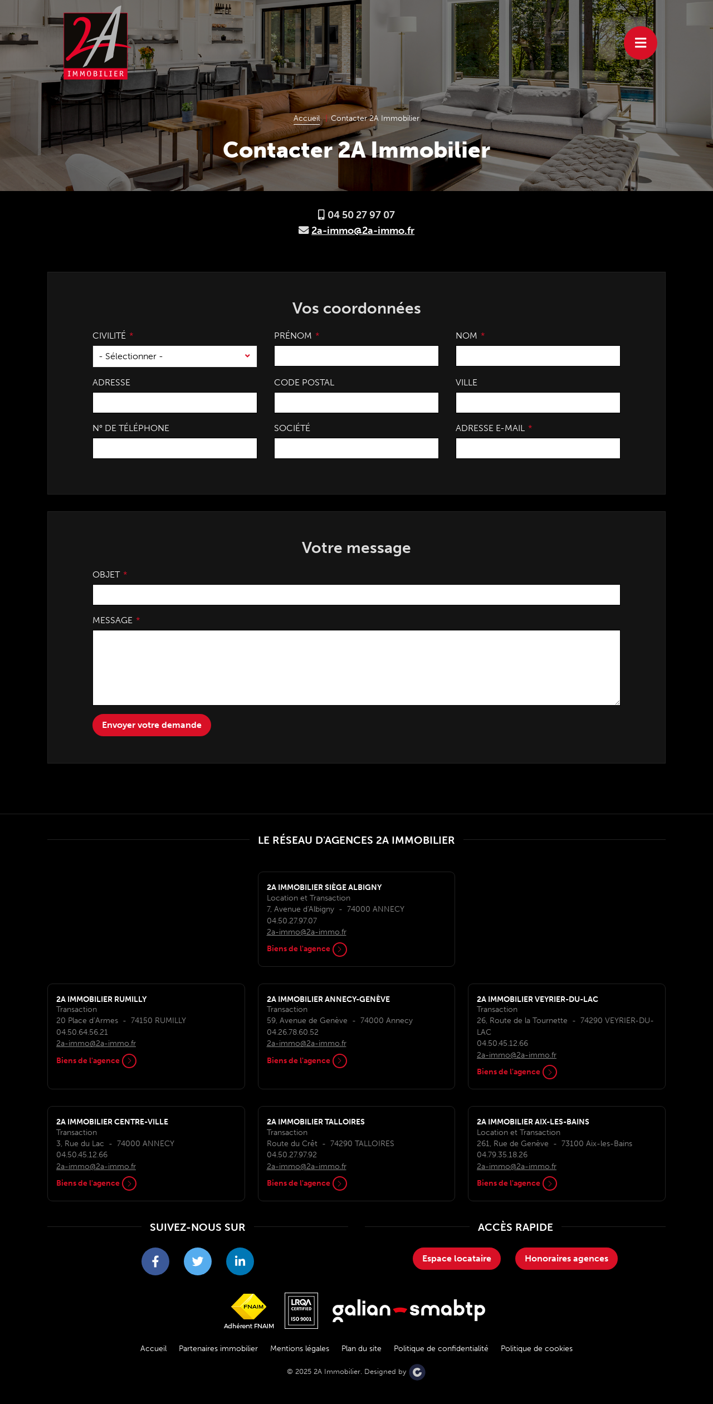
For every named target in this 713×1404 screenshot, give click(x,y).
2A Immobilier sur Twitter (198, 1265)
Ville (466, 382)
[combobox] (174, 356)
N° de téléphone (130, 428)
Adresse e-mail (490, 428)
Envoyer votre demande (152, 725)
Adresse (111, 382)
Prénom (293, 335)
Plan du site (361, 1348)
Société (292, 428)
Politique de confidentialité (441, 1348)
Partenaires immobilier (218, 1348)
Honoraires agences (566, 1258)
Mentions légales (299, 1348)
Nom (466, 335)
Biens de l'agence (307, 949)
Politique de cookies (537, 1348)
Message (112, 620)
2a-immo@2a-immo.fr (362, 230)
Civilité (109, 335)
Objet (106, 574)
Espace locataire (456, 1258)
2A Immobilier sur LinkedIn (240, 1265)
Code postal (304, 382)
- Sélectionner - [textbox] (131, 356)
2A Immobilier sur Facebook (155, 1265)
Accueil (153, 1348)
